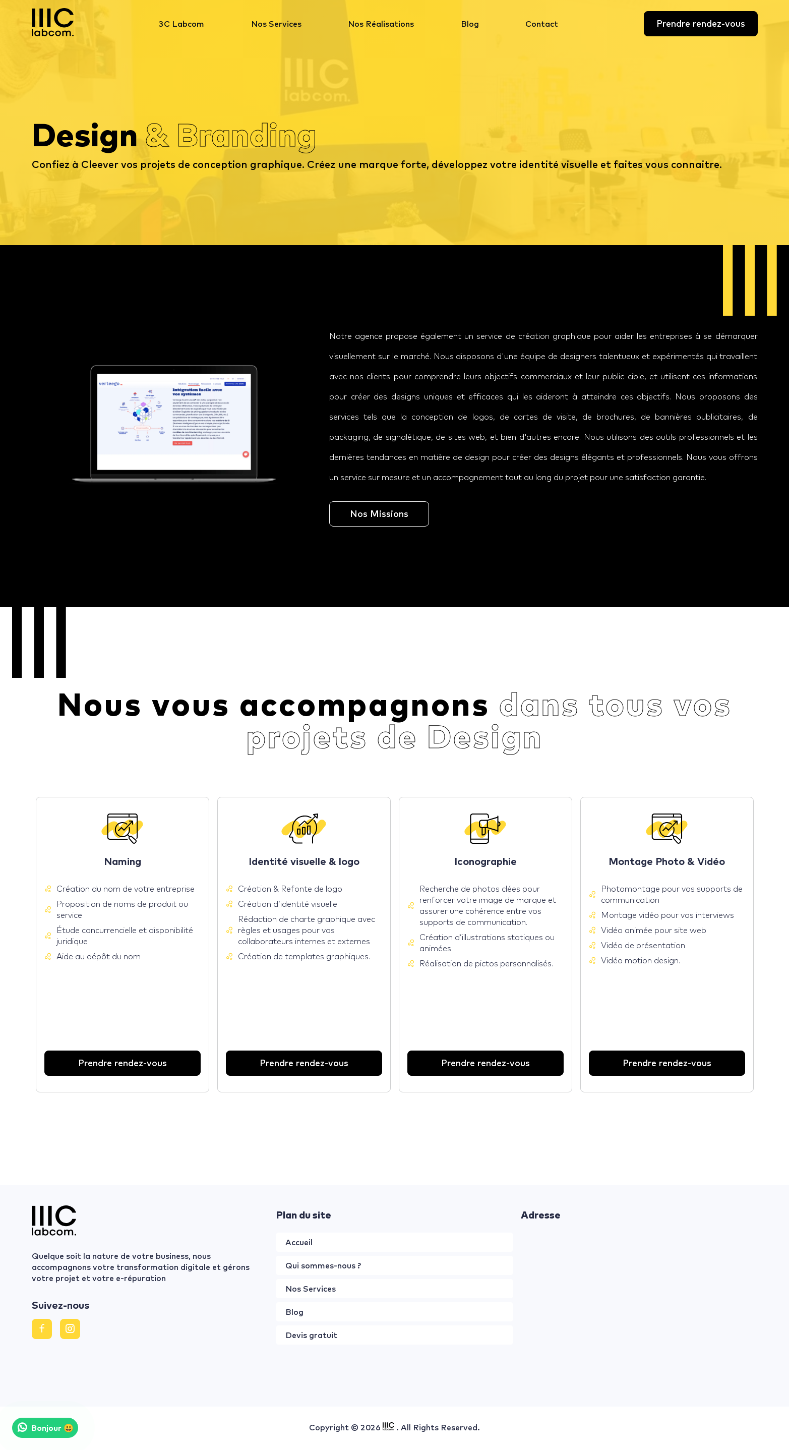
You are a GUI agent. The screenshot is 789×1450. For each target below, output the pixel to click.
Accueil (299, 1242)
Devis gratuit (311, 1335)
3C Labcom (181, 24)
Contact (541, 24)
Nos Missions (379, 513)
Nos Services (276, 24)
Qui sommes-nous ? (323, 1265)
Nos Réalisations (381, 24)
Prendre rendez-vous (700, 23)
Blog (470, 24)
